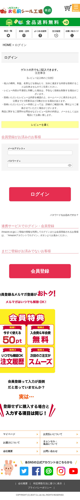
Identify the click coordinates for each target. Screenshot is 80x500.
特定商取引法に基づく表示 (47, 483)
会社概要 (8, 451)
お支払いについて (52, 434)
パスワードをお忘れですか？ (64, 215)
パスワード (14, 161)
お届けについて (11, 442)
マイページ (9, 434)
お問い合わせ (50, 451)
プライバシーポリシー (40, 487)
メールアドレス (17, 148)
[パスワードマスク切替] (69, 165)
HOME (7, 45)
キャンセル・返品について (50, 442)
